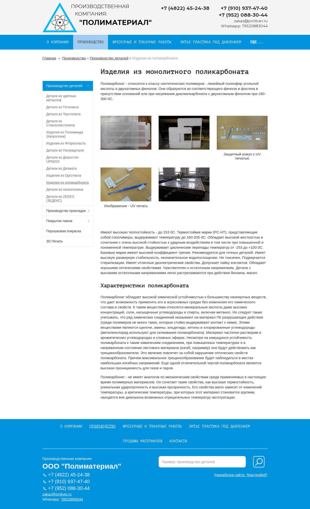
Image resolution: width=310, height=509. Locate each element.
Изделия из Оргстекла (63, 175)
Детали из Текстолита (63, 114)
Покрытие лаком (59, 221)
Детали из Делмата (61, 168)
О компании (58, 42)
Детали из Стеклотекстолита (60, 123)
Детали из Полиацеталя (65, 150)
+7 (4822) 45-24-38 (185, 8)
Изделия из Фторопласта (65, 143)
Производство (91, 42)
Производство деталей (109, 58)
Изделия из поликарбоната (67, 182)
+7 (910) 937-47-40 (244, 8)
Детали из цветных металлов (61, 98)
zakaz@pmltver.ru (251, 21)
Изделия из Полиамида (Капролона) (64, 134)
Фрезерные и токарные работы (141, 42)
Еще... (256, 42)
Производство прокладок (66, 211)
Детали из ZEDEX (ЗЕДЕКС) (60, 199)
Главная (49, 58)
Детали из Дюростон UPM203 (62, 159)
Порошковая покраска (63, 231)
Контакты (178, 441)
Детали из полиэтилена (64, 189)
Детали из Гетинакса (62, 107)
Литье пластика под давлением (210, 42)
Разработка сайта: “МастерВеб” (241, 475)
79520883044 (255, 26)
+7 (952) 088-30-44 (243, 15)
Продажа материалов (142, 441)
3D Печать (54, 241)
